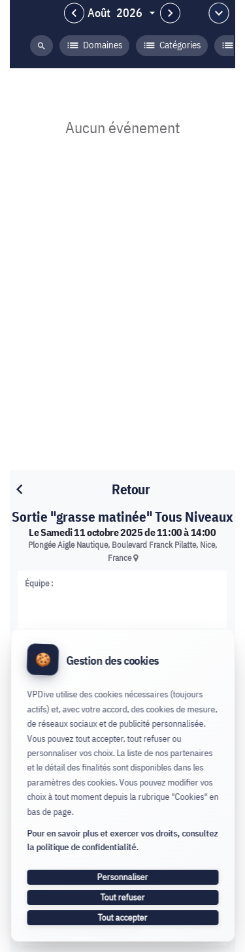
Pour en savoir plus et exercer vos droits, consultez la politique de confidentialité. (122, 840)
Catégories (171, 46)
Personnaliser (122, 877)
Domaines (94, 46)
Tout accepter (123, 917)
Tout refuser (123, 897)
